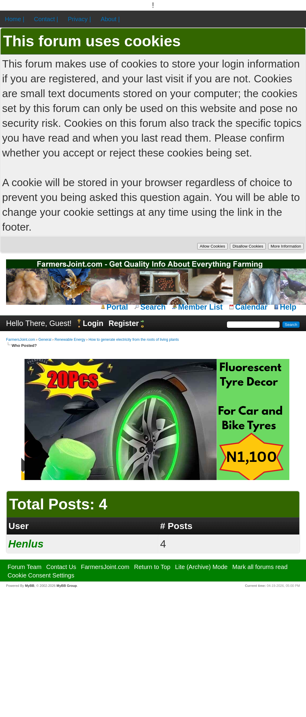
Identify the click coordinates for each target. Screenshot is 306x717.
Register (123, 323)
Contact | (46, 19)
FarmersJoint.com (20, 339)
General (45, 339)
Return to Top (152, 567)
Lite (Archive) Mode (201, 567)
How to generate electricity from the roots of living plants (133, 339)
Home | (14, 19)
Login (93, 323)
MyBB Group (66, 585)
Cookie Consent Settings (41, 575)
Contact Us (61, 567)
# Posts (176, 526)
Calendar (251, 306)
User (18, 526)
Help (288, 306)
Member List (200, 306)
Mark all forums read (260, 567)
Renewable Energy (70, 339)
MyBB (29, 585)
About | (110, 19)
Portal (117, 306)
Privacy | (79, 19)
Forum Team (25, 567)
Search (152, 306)
